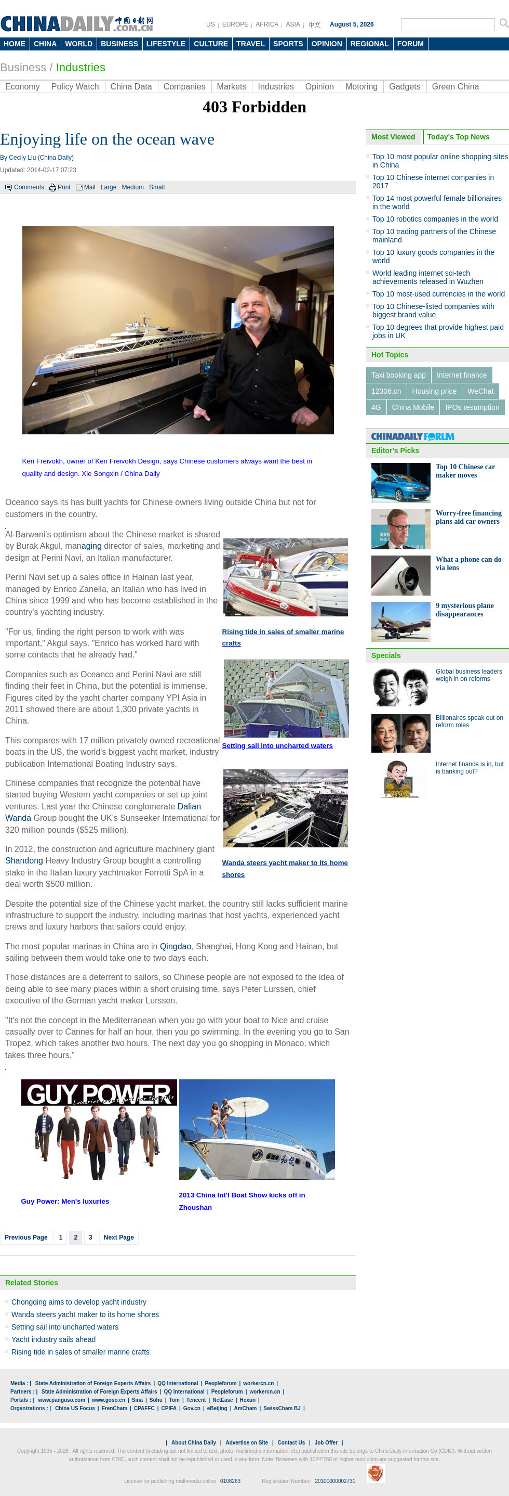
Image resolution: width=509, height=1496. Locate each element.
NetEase (222, 1400)
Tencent (196, 1400)
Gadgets (404, 86)
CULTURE (211, 44)
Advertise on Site (246, 1443)
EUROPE (235, 24)
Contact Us (291, 1443)
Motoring (361, 86)
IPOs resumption (472, 407)
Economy (22, 86)
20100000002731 (335, 1481)
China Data (131, 86)
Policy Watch (75, 86)
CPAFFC (144, 1408)
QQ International (177, 1383)
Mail (90, 187)
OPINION (327, 44)
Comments (29, 187)
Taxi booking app (398, 375)
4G (376, 407)
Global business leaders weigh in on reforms (469, 675)
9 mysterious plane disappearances (465, 610)
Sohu (156, 1400)
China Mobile (413, 407)
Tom (174, 1400)
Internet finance (462, 375)
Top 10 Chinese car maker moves (465, 471)
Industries (275, 86)
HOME (14, 44)
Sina (137, 1400)
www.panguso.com (61, 1400)
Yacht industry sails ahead (53, 1339)
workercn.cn (258, 1383)
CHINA (45, 44)
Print (64, 187)
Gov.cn (191, 1408)
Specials (386, 655)
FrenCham (114, 1408)
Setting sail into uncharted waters (64, 1327)
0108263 (230, 1481)
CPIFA (169, 1408)
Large (109, 187)
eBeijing (217, 1408)
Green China (455, 86)
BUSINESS (119, 44)
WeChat (480, 391)
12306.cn (386, 391)
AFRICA (267, 24)
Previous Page (26, 1237)
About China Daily (193, 1443)
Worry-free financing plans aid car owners (469, 517)
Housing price (434, 391)
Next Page (119, 1237)
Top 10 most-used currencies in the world (438, 294)
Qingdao (176, 946)
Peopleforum (220, 1383)
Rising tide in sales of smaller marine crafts (80, 1352)
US (210, 24)
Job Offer (326, 1443)
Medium (133, 187)
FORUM (410, 44)
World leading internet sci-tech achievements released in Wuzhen (428, 277)
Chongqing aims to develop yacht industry (78, 1302)
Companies (185, 86)
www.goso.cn (108, 1400)
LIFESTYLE (165, 44)
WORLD (78, 44)
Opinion (319, 86)
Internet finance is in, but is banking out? (470, 767)
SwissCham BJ (282, 1408)
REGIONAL (370, 44)
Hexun (247, 1400)
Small (157, 187)
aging (92, 545)
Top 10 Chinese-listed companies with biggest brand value (433, 310)
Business (23, 67)
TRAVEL (250, 44)
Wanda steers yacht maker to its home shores (85, 1314)
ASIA (293, 24)
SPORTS (288, 44)
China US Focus (75, 1408)
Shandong (24, 860)
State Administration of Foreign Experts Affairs (93, 1383)
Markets (232, 86)
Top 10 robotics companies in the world (435, 219)
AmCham (245, 1408)
